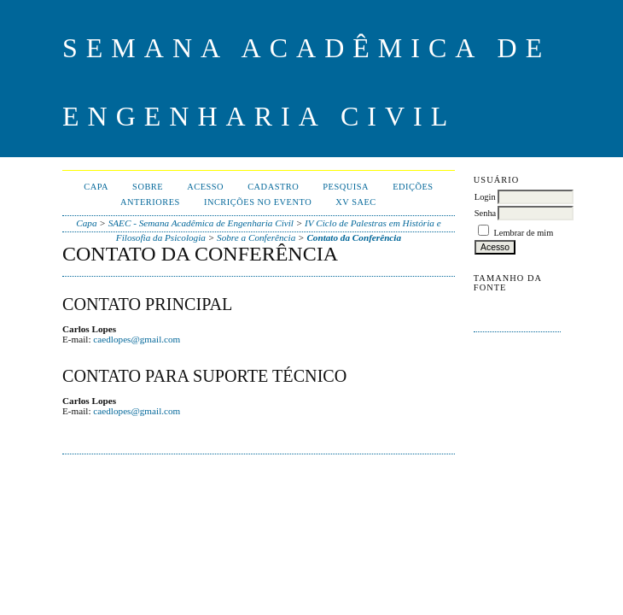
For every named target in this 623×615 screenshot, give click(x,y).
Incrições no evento (258, 202)
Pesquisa (346, 186)
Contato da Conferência (353, 237)
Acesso (205, 186)
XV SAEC (355, 202)
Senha (485, 213)
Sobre (147, 186)
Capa (96, 186)
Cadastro (273, 186)
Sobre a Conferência (256, 237)
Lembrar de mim (523, 232)
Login (485, 197)
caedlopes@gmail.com (136, 339)
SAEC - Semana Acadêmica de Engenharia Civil (201, 223)
